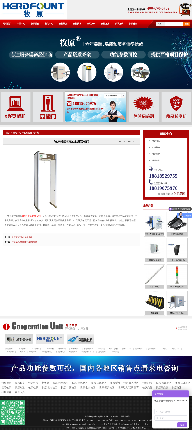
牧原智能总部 (111, 95)
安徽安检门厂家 (88, 352)
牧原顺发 (147, 382)
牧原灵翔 (115, 382)
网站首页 (7, 24)
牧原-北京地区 (87, 387)
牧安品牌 (147, 387)
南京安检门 (23, 349)
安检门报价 (113, 349)
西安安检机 (88, 349)
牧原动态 (27, 133)
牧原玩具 (20, 392)
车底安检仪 (115, 416)
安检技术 (77, 24)
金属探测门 (33, 352)
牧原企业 (156, 160)
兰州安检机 (49, 349)
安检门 (96, 416)
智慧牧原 (6, 387)
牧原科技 (33, 382)
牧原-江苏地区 (131, 382)
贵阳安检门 (152, 349)
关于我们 (101, 349)
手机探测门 (104, 416)
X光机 (164, 349)
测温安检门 (125, 416)
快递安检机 (47, 352)
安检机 (22, 352)
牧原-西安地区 (106, 387)
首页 (8, 133)
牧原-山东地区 (182, 382)
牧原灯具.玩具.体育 (128, 387)
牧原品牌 (156, 154)
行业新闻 (156, 147)
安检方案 (105, 24)
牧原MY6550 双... (177, 313)
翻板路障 (154, 313)
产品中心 (21, 24)
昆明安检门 (102, 352)
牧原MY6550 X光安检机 (154, 234)
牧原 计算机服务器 (177, 260)
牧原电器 (176, 387)
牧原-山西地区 (98, 382)
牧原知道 (20, 387)
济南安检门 (9, 349)
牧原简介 (35, 24)
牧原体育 (6, 392)
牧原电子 (33, 387)
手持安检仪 (60, 352)
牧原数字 (20, 382)
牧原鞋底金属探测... (155, 260)
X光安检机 (73, 352)
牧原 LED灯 (154, 287)
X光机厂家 (175, 349)
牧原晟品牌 (162, 387)
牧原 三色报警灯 (177, 287)
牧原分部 (133, 24)
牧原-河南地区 (60, 382)
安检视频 (63, 24)
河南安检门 (62, 349)
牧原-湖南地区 (79, 382)
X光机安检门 (10, 352)
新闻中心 (49, 24)
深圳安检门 (36, 349)
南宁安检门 (139, 349)
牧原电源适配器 (177, 234)
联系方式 (119, 24)
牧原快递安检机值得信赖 (22, 237)
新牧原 (45, 382)
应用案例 (91, 24)
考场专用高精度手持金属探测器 (24, 242)
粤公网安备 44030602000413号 (74, 424)
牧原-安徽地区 (163, 382)
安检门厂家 (126, 349)
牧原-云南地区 (49, 387)
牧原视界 (6, 382)
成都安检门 (75, 349)
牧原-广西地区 (68, 387)
